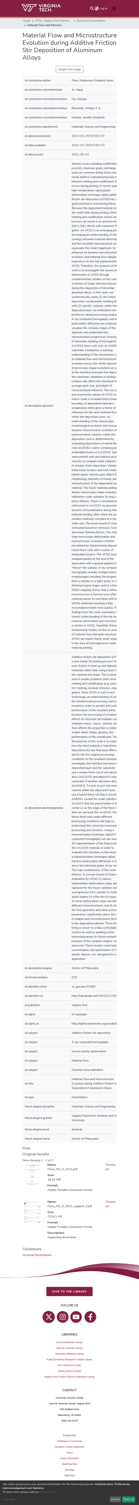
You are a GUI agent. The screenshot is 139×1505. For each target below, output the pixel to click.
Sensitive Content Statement (69, 1446)
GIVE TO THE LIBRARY (69, 1291)
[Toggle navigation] (114, 8)
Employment (69, 1435)
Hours (69, 1452)
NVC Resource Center (69, 1365)
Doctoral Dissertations (90, 21)
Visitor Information (69, 1458)
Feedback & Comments (69, 1441)
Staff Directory (69, 1464)
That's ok (128, 1499)
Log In (103, 8)
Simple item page (69, 69)
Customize (9, 1499)
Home (27, 21)
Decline (115, 1499)
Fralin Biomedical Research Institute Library (69, 1359)
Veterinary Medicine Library (69, 1353)
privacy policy (47, 1492)
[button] (96, 8)
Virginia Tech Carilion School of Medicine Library (69, 1376)
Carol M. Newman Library (69, 1348)
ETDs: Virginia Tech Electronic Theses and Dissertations (53, 21)
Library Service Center (69, 1371)
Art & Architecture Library (69, 1342)
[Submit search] (92, 8)
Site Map (69, 1469)
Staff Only (69, 1475)
